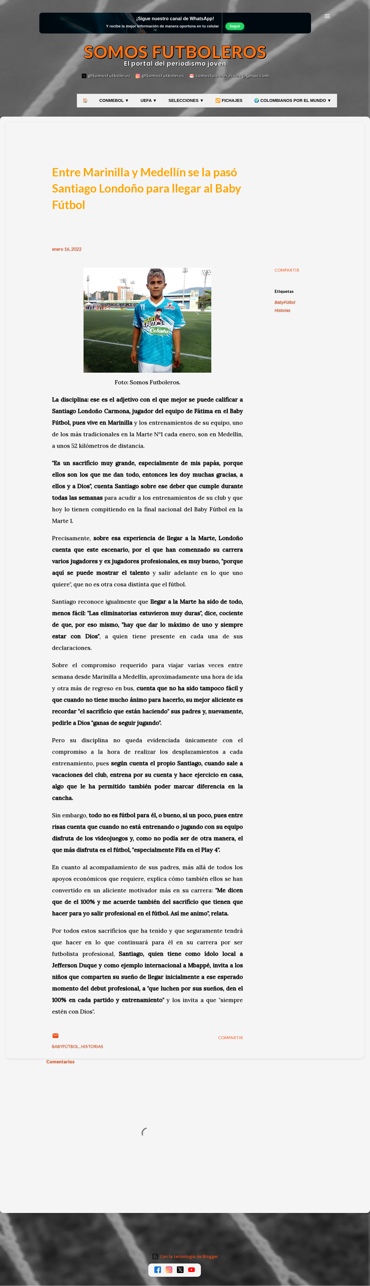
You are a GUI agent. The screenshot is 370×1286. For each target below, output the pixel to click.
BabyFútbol (285, 302)
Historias (282, 310)
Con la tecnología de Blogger (185, 1256)
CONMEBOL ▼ (114, 100)
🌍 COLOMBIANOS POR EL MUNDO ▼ (292, 100)
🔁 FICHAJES (229, 100)
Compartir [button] (287, 270)
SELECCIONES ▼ (186, 100)
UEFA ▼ (148, 100)
